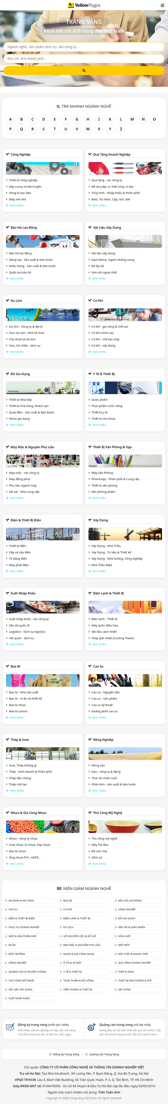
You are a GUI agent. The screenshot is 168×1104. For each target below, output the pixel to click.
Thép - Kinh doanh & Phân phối (30, 771)
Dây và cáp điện (20, 552)
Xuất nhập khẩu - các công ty (29, 619)
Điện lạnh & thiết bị (108, 593)
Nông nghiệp (103, 739)
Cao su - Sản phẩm (104, 698)
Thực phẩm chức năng (106, 406)
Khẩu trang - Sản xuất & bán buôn (32, 266)
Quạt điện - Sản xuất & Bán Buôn (31, 412)
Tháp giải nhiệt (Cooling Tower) (112, 638)
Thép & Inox (20, 739)
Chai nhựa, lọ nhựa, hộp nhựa (29, 845)
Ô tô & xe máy (72, 962)
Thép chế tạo (18, 784)
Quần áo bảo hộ (20, 272)
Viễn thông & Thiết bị (77, 989)
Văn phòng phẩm (103, 492)
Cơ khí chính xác (102, 333)
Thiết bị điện (17, 546)
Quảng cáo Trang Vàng (104, 1054)
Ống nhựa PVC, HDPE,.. (25, 857)
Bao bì (15, 666)
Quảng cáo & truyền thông (27, 971)
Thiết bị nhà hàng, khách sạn (29, 406)
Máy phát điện (19, 565)
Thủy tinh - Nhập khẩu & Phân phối (115, 193)
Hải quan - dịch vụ (21, 638)
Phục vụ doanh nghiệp (23, 927)
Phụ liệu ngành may (23, 485)
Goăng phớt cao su (104, 711)
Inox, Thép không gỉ (23, 765)
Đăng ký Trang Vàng (66, 1054)
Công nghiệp (20, 154)
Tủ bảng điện (18, 558)
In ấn (12, 945)
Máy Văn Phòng (102, 473)
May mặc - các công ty (24, 473)
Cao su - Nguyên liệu (105, 692)
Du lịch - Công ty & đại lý (26, 326)
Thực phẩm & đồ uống (78, 980)
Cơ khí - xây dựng (103, 345)
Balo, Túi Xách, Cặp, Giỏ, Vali (110, 199)
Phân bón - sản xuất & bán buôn (113, 784)
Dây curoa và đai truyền (25, 186)
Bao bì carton (18, 711)
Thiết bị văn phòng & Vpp (112, 447)
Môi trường (16, 954)
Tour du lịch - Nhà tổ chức (26, 333)
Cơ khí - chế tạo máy (105, 339)
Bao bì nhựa (17, 705)
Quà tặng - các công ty (106, 180)
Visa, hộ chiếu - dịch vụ (24, 345)
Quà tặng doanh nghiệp (111, 154)
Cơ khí (98, 300)
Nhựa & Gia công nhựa (28, 813)
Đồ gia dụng (20, 374)
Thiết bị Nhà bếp (20, 399)
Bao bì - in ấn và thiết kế (25, 698)
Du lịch (16, 300)
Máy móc (124, 945)
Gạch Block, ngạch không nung (112, 260)
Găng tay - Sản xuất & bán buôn (31, 260)
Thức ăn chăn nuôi (104, 778)
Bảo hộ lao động (24, 227)
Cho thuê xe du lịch (22, 339)
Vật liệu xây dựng (107, 227)
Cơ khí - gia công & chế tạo (109, 326)
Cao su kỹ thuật (102, 705)
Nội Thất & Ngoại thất (133, 954)
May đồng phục (19, 479)
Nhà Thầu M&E (101, 565)
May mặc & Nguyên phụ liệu (32, 447)
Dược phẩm (99, 399)
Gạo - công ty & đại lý (106, 771)
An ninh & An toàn (21, 900)
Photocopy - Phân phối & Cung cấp (115, 479)
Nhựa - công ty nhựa (23, 838)
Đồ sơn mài (99, 851)
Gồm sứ (96, 857)
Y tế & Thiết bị (104, 374)
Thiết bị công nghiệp (23, 180)
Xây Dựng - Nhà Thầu (106, 546)
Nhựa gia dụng (19, 418)
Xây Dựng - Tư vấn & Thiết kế (111, 552)
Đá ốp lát (97, 266)
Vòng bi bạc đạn (20, 193)
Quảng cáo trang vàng (125, 1024)
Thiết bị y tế (99, 412)
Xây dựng (100, 520)
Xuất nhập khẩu (23, 593)
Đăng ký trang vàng (43, 1024)
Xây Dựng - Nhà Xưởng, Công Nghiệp (117, 558)
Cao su (98, 666)
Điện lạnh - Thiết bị (104, 619)
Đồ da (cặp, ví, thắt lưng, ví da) (112, 186)
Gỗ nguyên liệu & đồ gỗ (79, 936)
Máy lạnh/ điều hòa (104, 625)
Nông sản (98, 765)
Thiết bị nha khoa (103, 418)
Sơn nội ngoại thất (104, 272)
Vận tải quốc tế (19, 625)
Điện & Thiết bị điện (26, 520)
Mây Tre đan (99, 845)
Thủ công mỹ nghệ (107, 813)
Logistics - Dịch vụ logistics (27, 632)
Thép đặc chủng (20, 778)
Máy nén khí (17, 199)
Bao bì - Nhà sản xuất (23, 692)
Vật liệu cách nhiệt (104, 632)
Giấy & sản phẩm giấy (22, 936)
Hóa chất (124, 936)
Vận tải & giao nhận (131, 927)
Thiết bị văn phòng (104, 485)
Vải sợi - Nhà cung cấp (24, 492)
